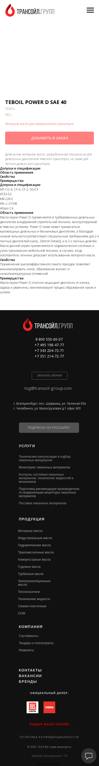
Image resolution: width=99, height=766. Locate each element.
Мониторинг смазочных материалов (44, 467)
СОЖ (22, 613)
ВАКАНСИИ (30, 676)
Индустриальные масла (35, 538)
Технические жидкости (34, 599)
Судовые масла (29, 567)
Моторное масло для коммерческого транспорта (39, 124)
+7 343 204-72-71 (49, 350)
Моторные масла (30, 531)
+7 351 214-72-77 (49, 356)
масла (22, 584)
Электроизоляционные (34, 581)
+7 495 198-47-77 (49, 344)
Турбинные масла (30, 574)
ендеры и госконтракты (36, 643)
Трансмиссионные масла (36, 552)
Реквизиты (26, 650)
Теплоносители (29, 592)
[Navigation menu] (90, 10)
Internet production (48, 764)
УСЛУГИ (27, 446)
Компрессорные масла (34, 559)
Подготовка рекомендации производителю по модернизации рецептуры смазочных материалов (49, 492)
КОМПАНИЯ (31, 627)
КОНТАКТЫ (30, 670)
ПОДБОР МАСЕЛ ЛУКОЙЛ (49, 724)
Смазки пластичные (32, 606)
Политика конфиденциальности (49, 737)
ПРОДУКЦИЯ (32, 519)
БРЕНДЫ (28, 681)
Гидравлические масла (34, 545)
